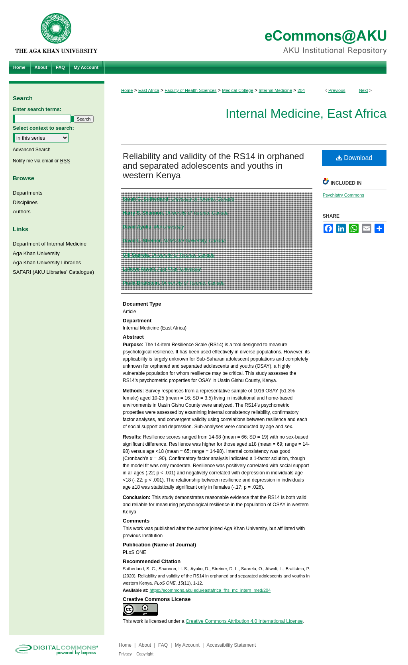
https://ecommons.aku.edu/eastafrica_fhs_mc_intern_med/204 (210, 590)
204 (301, 90)
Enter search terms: (37, 109)
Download (354, 157)
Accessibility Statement (231, 645)
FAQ (163, 645)
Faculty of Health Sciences (190, 90)
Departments (27, 193)
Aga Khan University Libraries (47, 262)
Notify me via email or (41, 161)
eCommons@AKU (251, 30)
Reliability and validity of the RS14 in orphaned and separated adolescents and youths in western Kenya (213, 165)
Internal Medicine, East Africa (306, 114)
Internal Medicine (275, 90)
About (145, 645)
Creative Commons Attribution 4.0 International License (244, 621)
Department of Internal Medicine (49, 244)
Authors (22, 212)
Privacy (125, 654)
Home (127, 90)
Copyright (144, 654)
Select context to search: (43, 128)
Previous (336, 90)
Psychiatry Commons (343, 195)
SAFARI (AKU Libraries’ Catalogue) (53, 272)
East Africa (148, 90)
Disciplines (25, 202)
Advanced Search (32, 149)
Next (363, 90)
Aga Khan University (36, 253)
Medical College (237, 90)
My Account (187, 645)
